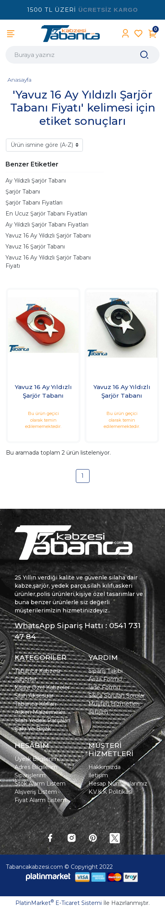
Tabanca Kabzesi (37, 670)
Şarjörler (26, 679)
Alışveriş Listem (36, 791)
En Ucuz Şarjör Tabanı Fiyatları (46, 213)
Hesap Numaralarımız (117, 783)
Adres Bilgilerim (36, 767)
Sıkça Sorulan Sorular (116, 695)
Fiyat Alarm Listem (40, 800)
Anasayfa (19, 79)
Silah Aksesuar (34, 695)
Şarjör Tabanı (23, 191)
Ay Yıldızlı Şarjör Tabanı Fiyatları (47, 224)
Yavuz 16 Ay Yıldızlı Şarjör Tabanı (48, 235)
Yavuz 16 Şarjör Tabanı (35, 246)
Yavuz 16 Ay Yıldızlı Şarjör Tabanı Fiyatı (48, 261)
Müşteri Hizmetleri (113, 703)
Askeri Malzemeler (40, 712)
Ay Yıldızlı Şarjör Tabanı (36, 180)
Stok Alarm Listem (40, 783)
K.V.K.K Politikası (110, 791)
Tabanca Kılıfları (35, 703)
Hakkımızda (104, 767)
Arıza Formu (105, 679)
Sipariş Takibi (105, 670)
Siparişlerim (30, 775)
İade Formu (104, 687)
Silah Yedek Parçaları (42, 720)
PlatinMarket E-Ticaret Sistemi (58, 902)
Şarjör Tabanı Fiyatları (34, 202)
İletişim (98, 712)
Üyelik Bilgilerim (36, 758)
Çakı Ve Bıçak (33, 728)
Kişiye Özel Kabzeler (42, 687)
